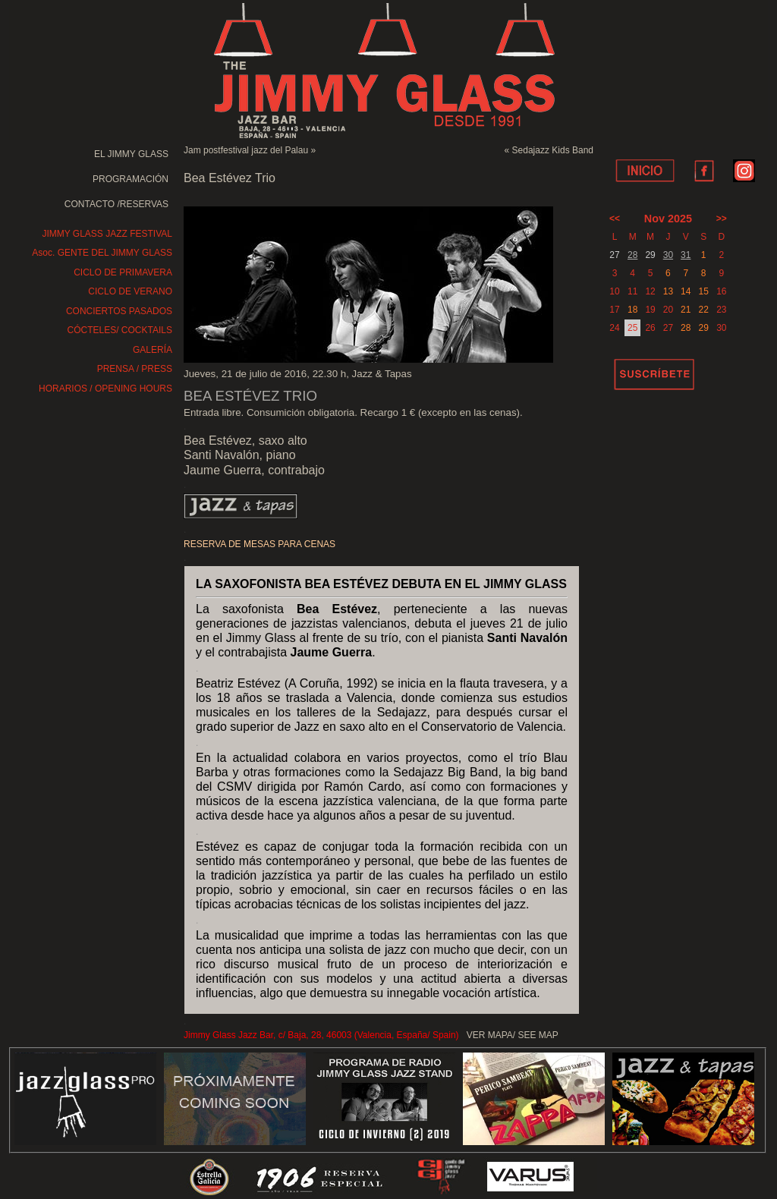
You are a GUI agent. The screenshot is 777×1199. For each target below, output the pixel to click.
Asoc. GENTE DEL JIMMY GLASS (102, 252)
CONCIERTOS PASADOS (119, 311)
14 (685, 291)
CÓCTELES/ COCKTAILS (120, 330)
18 (632, 309)
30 (668, 255)
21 (685, 309)
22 (703, 309)
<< (614, 218)
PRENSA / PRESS (134, 368)
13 (668, 291)
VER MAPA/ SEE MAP (512, 1035)
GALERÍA (152, 350)
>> (721, 218)
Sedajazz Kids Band (552, 150)
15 (703, 291)
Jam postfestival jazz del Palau (246, 150)
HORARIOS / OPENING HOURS (105, 388)
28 (632, 255)
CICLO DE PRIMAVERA (123, 272)
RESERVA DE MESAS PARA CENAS (259, 544)
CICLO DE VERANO (130, 291)
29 (703, 328)
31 (685, 255)
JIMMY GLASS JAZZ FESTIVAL (107, 233)
